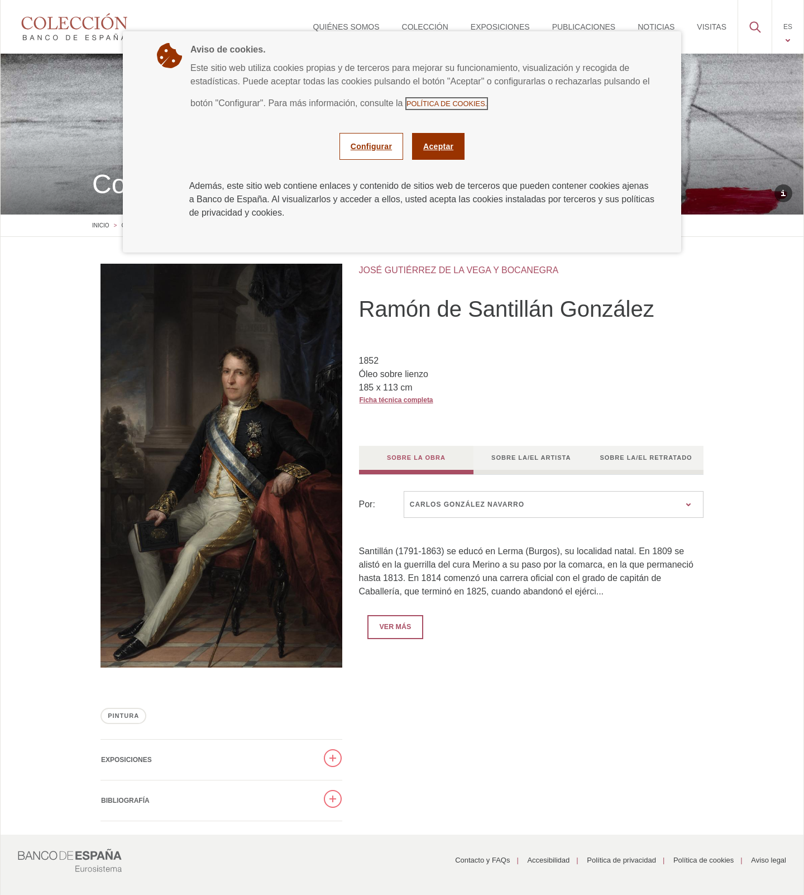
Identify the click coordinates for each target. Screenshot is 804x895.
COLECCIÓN (425, 26)
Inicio (100, 225)
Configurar (371, 146)
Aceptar (438, 146)
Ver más (389, 626)
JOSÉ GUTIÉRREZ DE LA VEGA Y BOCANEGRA (459, 270)
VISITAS (711, 26)
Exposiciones (126, 760)
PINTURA (123, 715)
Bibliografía (125, 800)
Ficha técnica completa (396, 400)
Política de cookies (703, 860)
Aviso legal (768, 860)
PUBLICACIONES (584, 26)
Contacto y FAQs (482, 860)
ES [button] (787, 27)
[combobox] (554, 504)
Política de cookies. (446, 103)
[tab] (416, 460)
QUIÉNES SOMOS (346, 26)
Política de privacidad (621, 860)
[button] (755, 24)
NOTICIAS (656, 26)
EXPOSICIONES (500, 26)
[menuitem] (346, 27)
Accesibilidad (548, 860)
